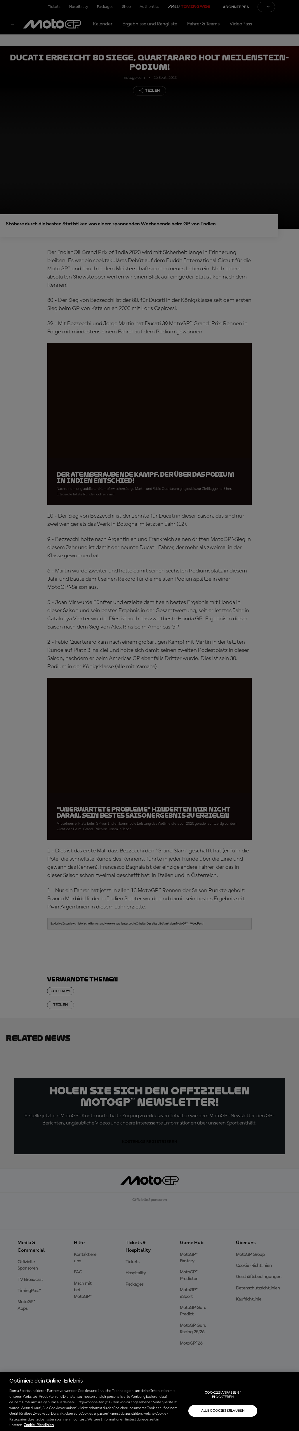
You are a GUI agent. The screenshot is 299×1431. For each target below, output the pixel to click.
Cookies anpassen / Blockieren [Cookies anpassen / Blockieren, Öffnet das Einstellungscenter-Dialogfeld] (223, 1395)
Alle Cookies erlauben (223, 1411)
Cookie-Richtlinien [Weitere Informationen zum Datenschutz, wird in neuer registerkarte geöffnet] (39, 1425)
